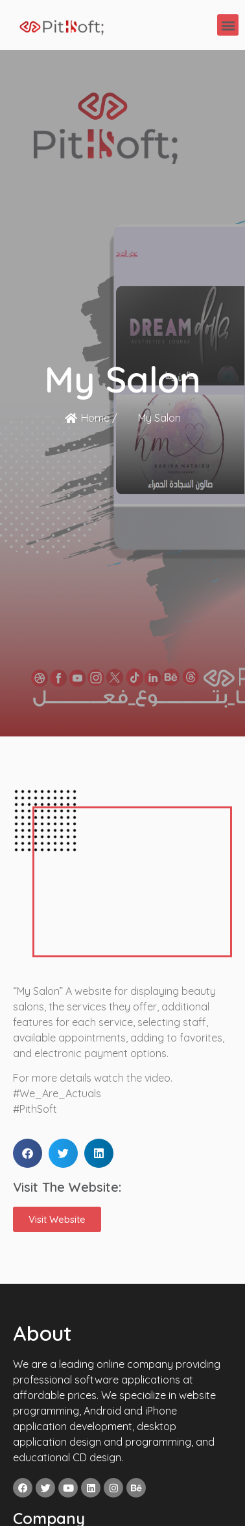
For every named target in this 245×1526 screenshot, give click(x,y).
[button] (228, 25)
